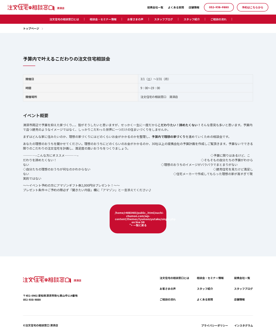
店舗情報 (194, 7)
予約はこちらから (252, 7)
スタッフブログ (163, 19)
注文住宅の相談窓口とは (64, 19)
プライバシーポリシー (214, 325)
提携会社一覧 (155, 7)
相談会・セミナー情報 (103, 19)
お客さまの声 (135, 19)
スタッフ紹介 (192, 19)
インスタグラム (243, 325)
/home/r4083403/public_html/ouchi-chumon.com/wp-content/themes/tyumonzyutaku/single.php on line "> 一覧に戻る (140, 219)
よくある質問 (176, 7)
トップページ (31, 28)
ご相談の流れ (218, 19)
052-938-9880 (219, 7)
